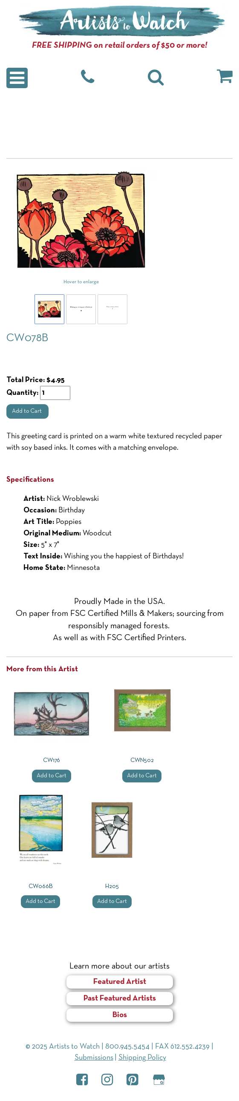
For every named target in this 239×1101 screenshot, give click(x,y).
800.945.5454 (127, 1046)
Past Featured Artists (120, 998)
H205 (112, 886)
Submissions (94, 1057)
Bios (119, 1015)
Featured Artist (119, 982)
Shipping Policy (142, 1057)
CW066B (41, 886)
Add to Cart (27, 411)
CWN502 (142, 760)
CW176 (51, 760)
